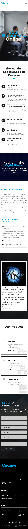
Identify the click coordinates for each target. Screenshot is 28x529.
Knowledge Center (7, 498)
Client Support (5, 495)
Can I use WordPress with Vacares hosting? (12, 245)
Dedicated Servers (7, 478)
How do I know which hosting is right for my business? (13, 227)
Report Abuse (20, 495)
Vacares (12, 525)
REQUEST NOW (8, 449)
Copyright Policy (6, 510)
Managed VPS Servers (20, 478)
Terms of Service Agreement (21, 515)
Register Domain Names (6, 483)
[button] (14, 227)
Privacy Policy (5, 514)
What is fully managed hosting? (12, 241)
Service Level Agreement (20, 511)
